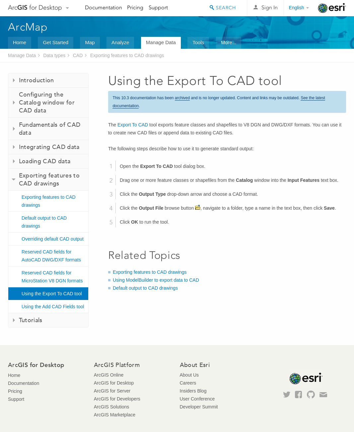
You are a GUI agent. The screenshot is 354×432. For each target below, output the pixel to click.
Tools (198, 42)
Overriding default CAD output (53, 239)
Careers (188, 383)
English (296, 7)
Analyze (120, 42)
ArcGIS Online (108, 375)
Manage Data (161, 42)
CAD (78, 55)
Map (90, 42)
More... (229, 42)
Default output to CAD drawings (44, 222)
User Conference (197, 398)
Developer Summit (199, 406)
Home (19, 42)
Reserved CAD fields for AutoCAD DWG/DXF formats (51, 255)
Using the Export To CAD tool (52, 293)
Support (158, 7)
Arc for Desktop (35, 7)
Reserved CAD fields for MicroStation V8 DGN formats (52, 276)
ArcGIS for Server (112, 391)
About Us (189, 375)
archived (182, 98)
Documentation (103, 7)
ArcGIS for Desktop (114, 383)
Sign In (269, 7)
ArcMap (28, 27)
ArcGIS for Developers (117, 398)
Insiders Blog (193, 391)
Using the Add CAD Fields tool (53, 306)
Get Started (55, 42)
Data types (54, 55)
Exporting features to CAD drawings (127, 55)
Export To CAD (132, 124)
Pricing (135, 7)
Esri (332, 8)
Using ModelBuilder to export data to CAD (156, 280)
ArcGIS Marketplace (114, 414)
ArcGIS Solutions (111, 406)
